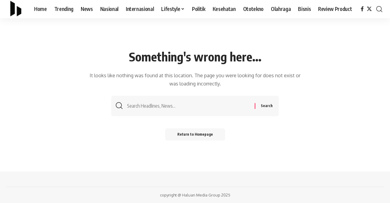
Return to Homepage (195, 134)
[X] (369, 9)
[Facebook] (362, 9)
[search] (379, 9)
